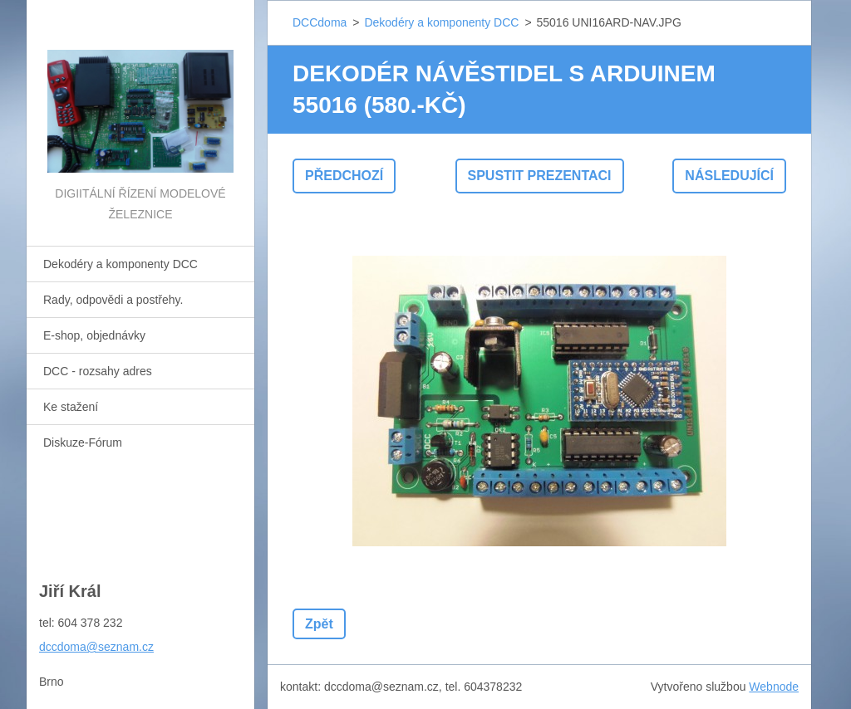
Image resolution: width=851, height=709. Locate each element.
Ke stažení (70, 406)
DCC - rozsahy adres (97, 371)
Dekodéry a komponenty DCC (120, 264)
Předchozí (344, 176)
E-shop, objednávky (94, 335)
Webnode (774, 686)
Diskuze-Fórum (82, 442)
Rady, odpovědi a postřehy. (113, 299)
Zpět (319, 624)
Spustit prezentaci (540, 176)
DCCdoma (320, 22)
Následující (729, 176)
